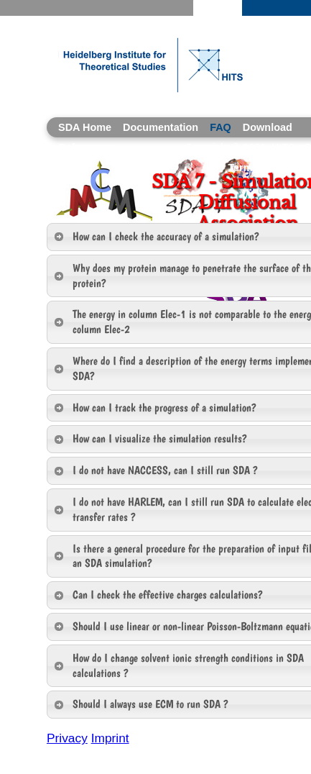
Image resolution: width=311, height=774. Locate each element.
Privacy (67, 738)
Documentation (160, 127)
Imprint (110, 738)
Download (267, 127)
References (86, 147)
